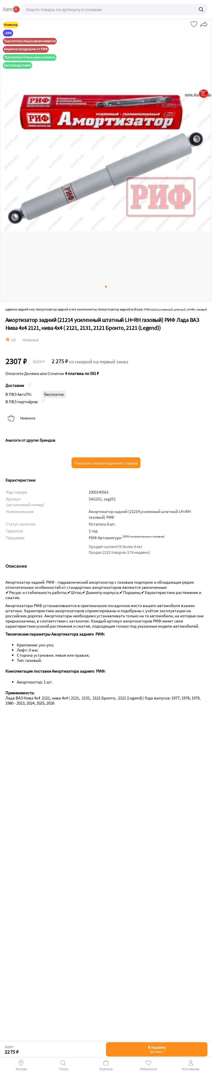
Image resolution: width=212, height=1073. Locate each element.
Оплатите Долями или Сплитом (52, 373)
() (143, 536)
